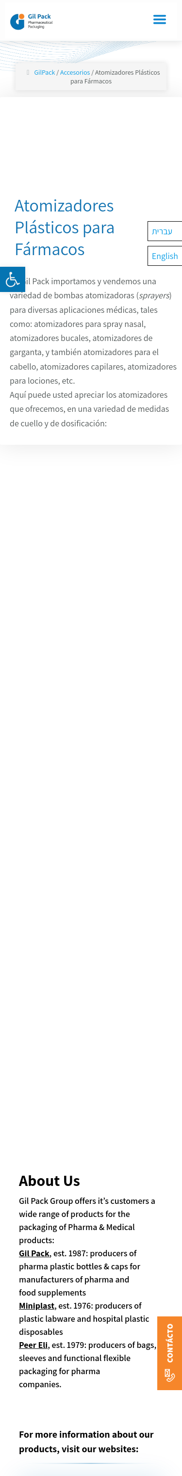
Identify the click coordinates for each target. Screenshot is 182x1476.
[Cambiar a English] (165, 255)
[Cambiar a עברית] (165, 231)
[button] (12, 279)
